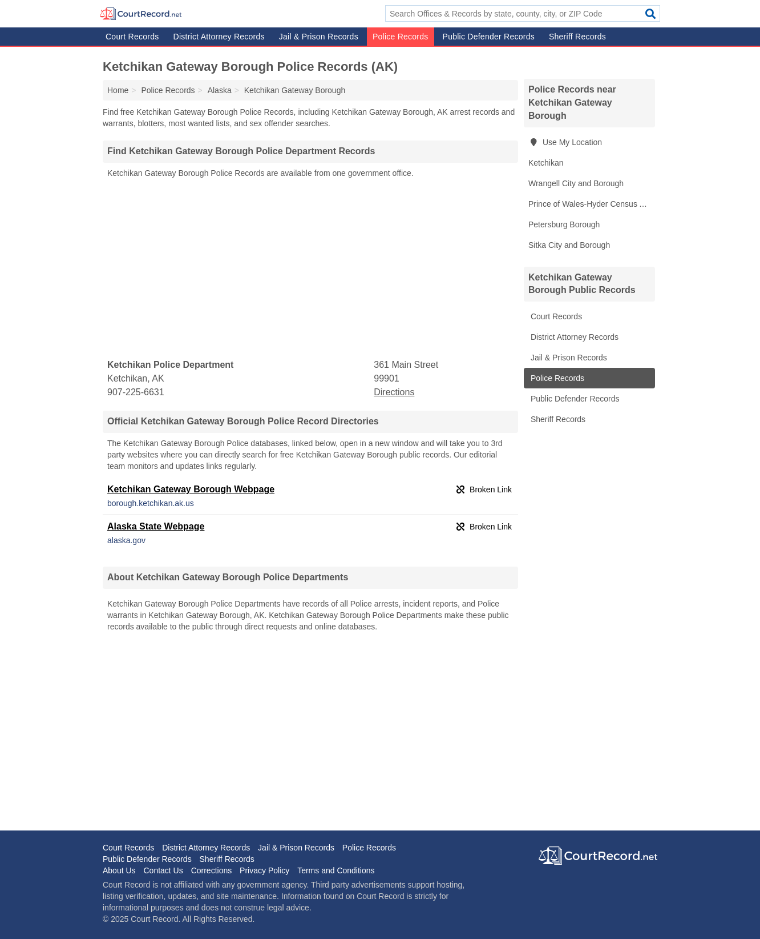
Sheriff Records (577, 36)
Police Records (400, 36)
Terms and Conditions (335, 870)
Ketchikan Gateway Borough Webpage (190, 489)
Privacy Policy (264, 870)
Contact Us (163, 870)
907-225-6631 (135, 392)
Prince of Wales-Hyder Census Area (591, 203)
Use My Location (565, 142)
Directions (394, 392)
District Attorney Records (219, 36)
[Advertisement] (310, 269)
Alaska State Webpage (155, 526)
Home (117, 90)
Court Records (132, 36)
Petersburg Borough (564, 224)
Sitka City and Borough (569, 245)
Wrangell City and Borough (576, 183)
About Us (119, 870)
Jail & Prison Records (318, 36)
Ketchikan (545, 162)
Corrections (211, 870)
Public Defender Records (489, 36)
